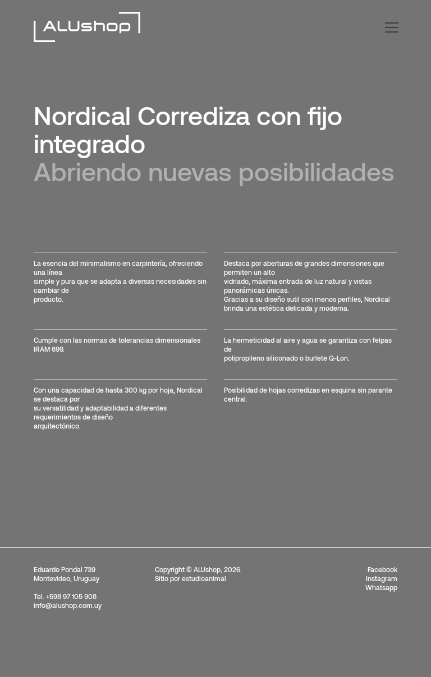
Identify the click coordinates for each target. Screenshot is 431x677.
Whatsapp (381, 587)
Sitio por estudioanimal (190, 578)
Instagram (381, 578)
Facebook (382, 569)
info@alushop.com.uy (68, 605)
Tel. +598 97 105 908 (65, 596)
